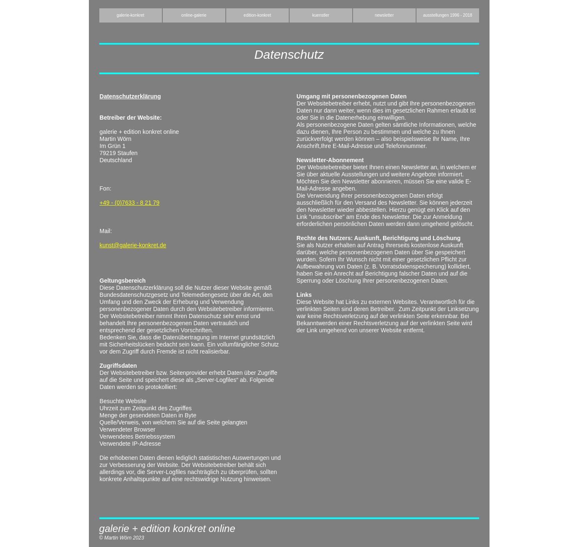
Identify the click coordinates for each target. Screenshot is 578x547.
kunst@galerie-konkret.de (133, 245)
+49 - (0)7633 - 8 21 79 (130, 202)
